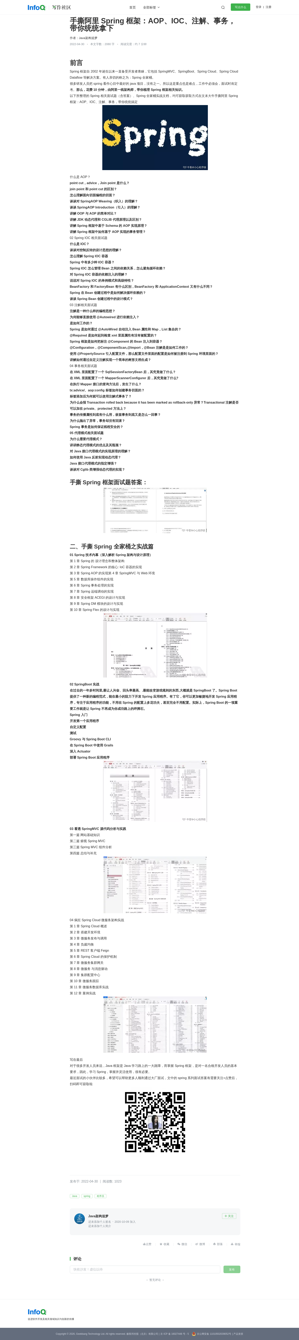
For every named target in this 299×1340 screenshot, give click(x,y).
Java (74, 1196)
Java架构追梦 (88, 38)
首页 (132, 7)
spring (87, 1196)
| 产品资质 (237, 1333)
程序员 (100, 1196)
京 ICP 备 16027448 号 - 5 (174, 1333)
